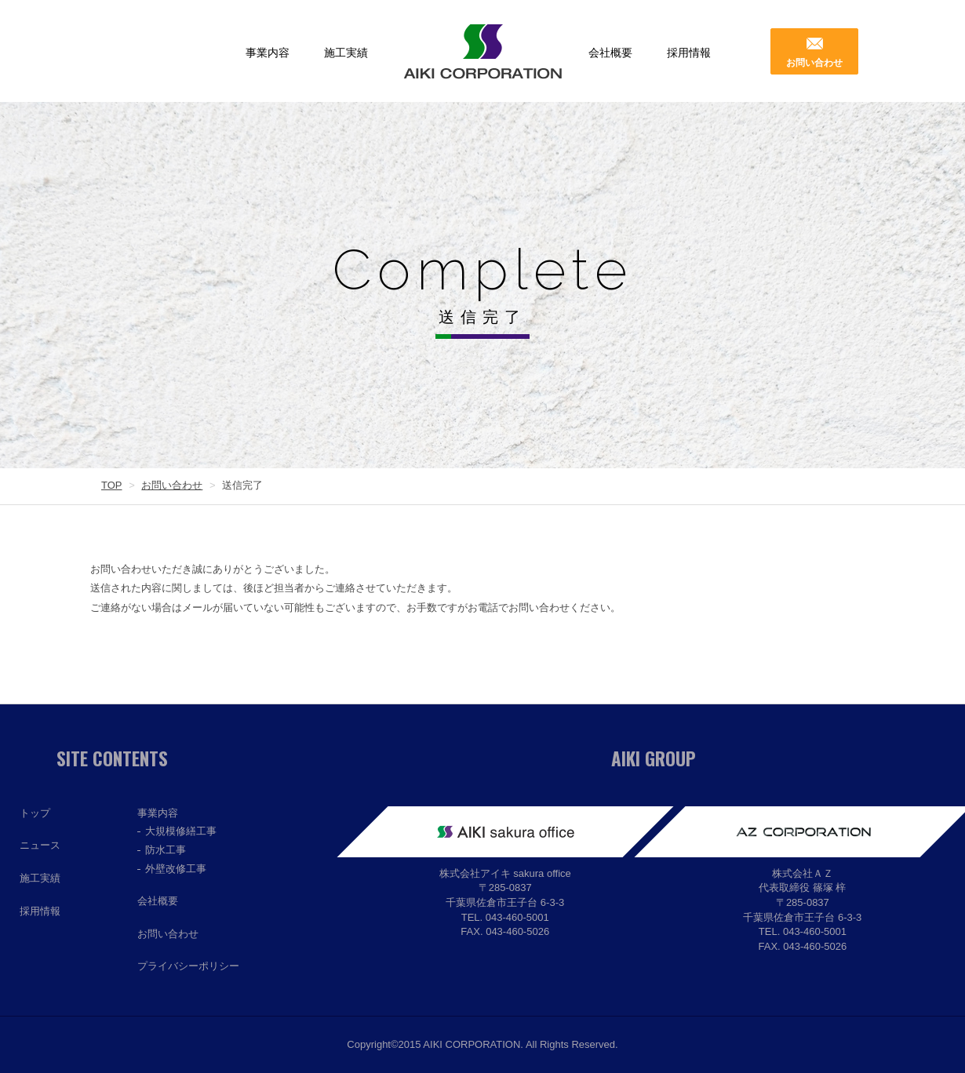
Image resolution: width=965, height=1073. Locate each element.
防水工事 (165, 850)
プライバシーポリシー (188, 966)
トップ (35, 813)
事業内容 (268, 52)
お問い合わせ (814, 62)
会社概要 (610, 52)
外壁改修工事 (175, 869)
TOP (111, 485)
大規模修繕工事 (181, 831)
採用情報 (689, 52)
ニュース (40, 845)
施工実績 (346, 52)
